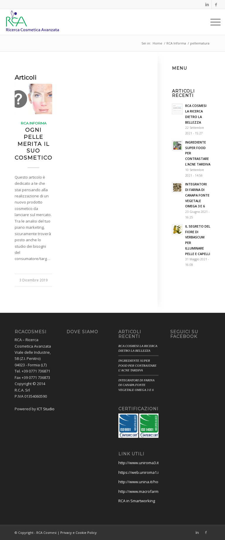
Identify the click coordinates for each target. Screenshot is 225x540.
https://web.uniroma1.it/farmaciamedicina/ (156, 472)
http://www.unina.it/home (141, 481)
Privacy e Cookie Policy (78, 532)
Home (157, 43)
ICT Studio (45, 408)
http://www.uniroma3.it (138, 462)
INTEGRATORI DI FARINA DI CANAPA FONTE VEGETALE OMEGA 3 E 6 (136, 385)
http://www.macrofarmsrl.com (144, 491)
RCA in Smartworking (136, 500)
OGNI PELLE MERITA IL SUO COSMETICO (33, 144)
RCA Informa (176, 43)
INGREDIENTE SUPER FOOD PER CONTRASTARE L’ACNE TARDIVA (137, 365)
